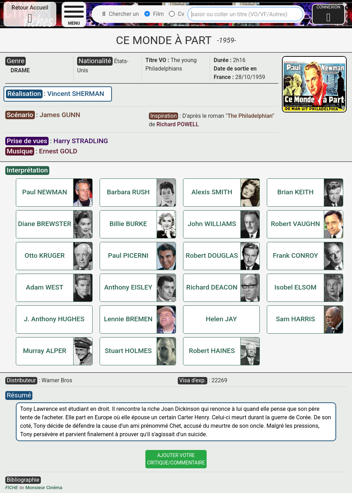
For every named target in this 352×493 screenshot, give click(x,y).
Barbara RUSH (128, 192)
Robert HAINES (212, 351)
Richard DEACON (211, 287)
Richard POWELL (177, 124)
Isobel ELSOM (295, 287)
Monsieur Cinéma (43, 487)
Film (154, 14)
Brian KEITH (295, 192)
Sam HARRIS (295, 319)
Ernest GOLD (58, 151)
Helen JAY (221, 319)
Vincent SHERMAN (75, 94)
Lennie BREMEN (128, 319)
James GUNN (59, 115)
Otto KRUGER (45, 255)
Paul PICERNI (128, 255)
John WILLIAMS (212, 224)
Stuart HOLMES (128, 351)
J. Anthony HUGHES (54, 319)
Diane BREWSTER (44, 224)
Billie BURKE (128, 224)
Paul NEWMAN (44, 192)
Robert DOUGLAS (212, 255)
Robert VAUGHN (295, 224)
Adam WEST (44, 287)
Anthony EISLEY (128, 287)
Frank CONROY (295, 255)
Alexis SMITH (211, 192)
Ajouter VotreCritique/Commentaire (176, 458)
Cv (176, 14)
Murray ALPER (44, 351)
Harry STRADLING (81, 141)
